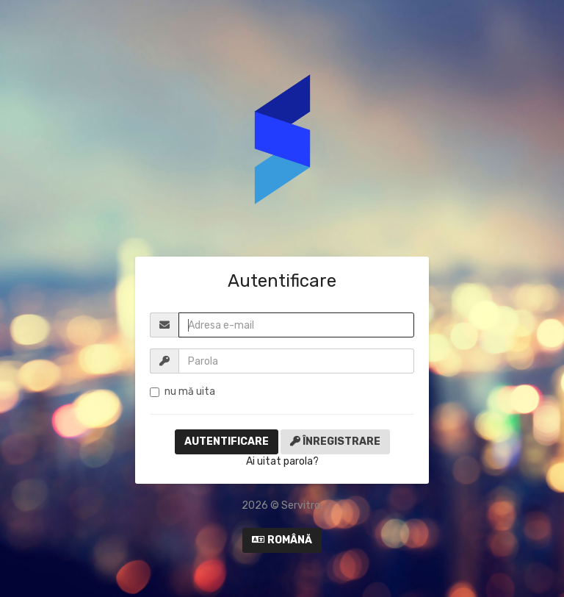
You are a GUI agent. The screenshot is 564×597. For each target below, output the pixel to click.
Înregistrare (335, 441)
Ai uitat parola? (282, 461)
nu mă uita (182, 391)
